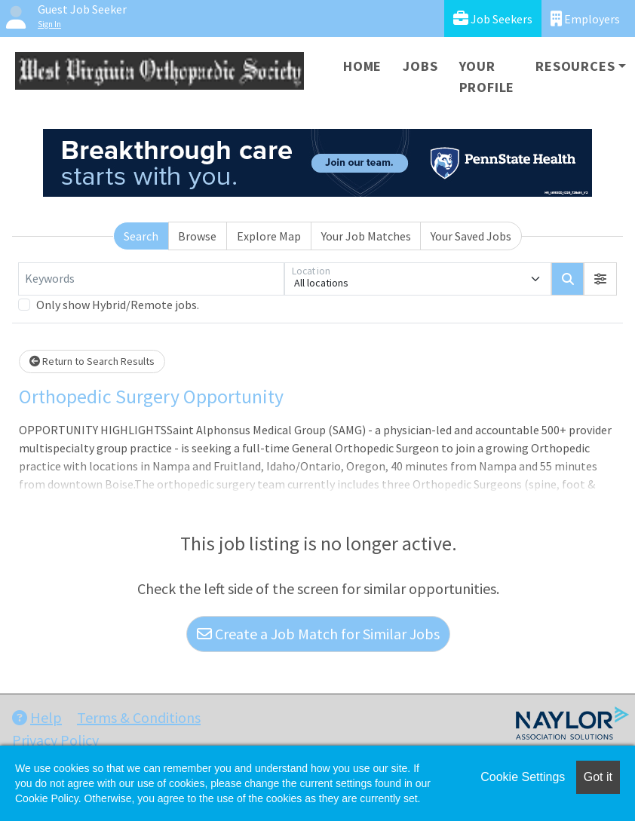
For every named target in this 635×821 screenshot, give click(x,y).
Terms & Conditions (139, 717)
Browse (197, 236)
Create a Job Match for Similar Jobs (318, 633)
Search (141, 236)
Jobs (420, 66)
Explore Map (269, 236)
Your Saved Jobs (471, 236)
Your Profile (487, 76)
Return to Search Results (92, 361)
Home (362, 66)
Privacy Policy (55, 740)
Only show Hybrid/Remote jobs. (117, 304)
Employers (585, 18)
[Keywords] (151, 279)
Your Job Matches (366, 236)
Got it (598, 776)
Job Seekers (492, 18)
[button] (600, 279)
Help (37, 717)
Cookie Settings (522, 776)
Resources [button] (575, 66)
